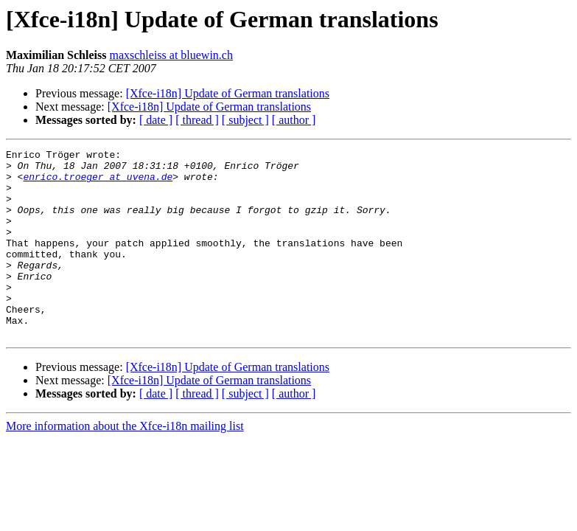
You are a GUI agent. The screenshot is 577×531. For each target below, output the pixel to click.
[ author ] (294, 120)
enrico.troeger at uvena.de (97, 183)
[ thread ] (197, 120)
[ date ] (155, 120)
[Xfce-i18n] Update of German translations (227, 93)
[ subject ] (245, 120)
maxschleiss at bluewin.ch (171, 55)
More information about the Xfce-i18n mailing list (125, 463)
